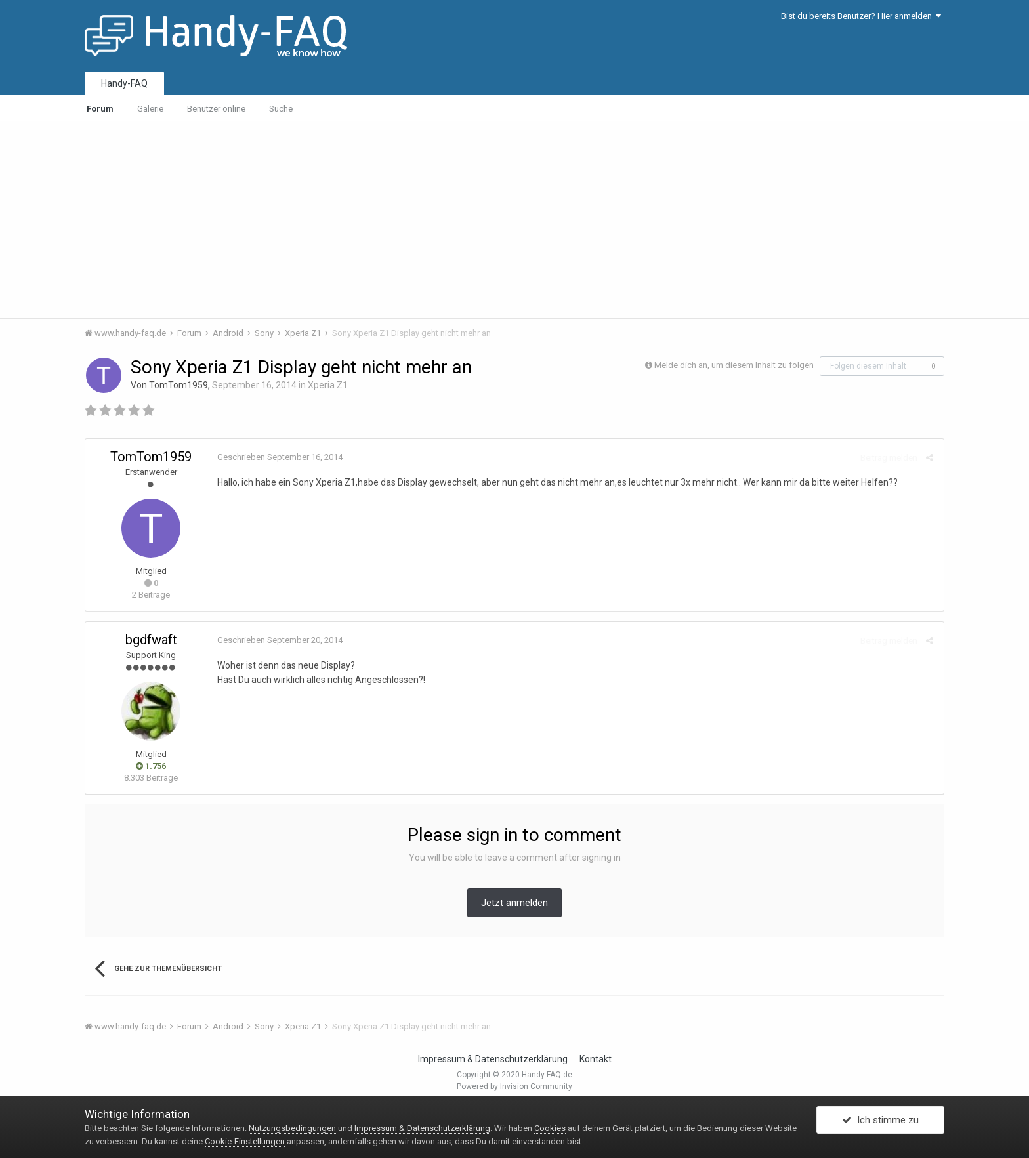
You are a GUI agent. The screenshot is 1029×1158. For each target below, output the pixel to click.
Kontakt (595, 1059)
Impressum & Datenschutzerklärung (493, 1059)
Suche (281, 109)
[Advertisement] (514, 220)
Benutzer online (216, 109)
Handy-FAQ (124, 83)
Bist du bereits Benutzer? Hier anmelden (861, 16)
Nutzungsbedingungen (292, 1128)
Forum (100, 109)
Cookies (550, 1128)
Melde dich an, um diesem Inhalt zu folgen (734, 365)
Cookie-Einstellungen (245, 1141)
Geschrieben (279, 457)
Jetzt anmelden (514, 903)
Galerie (150, 109)
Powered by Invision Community (514, 1086)
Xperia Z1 (328, 385)
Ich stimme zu (880, 1121)
